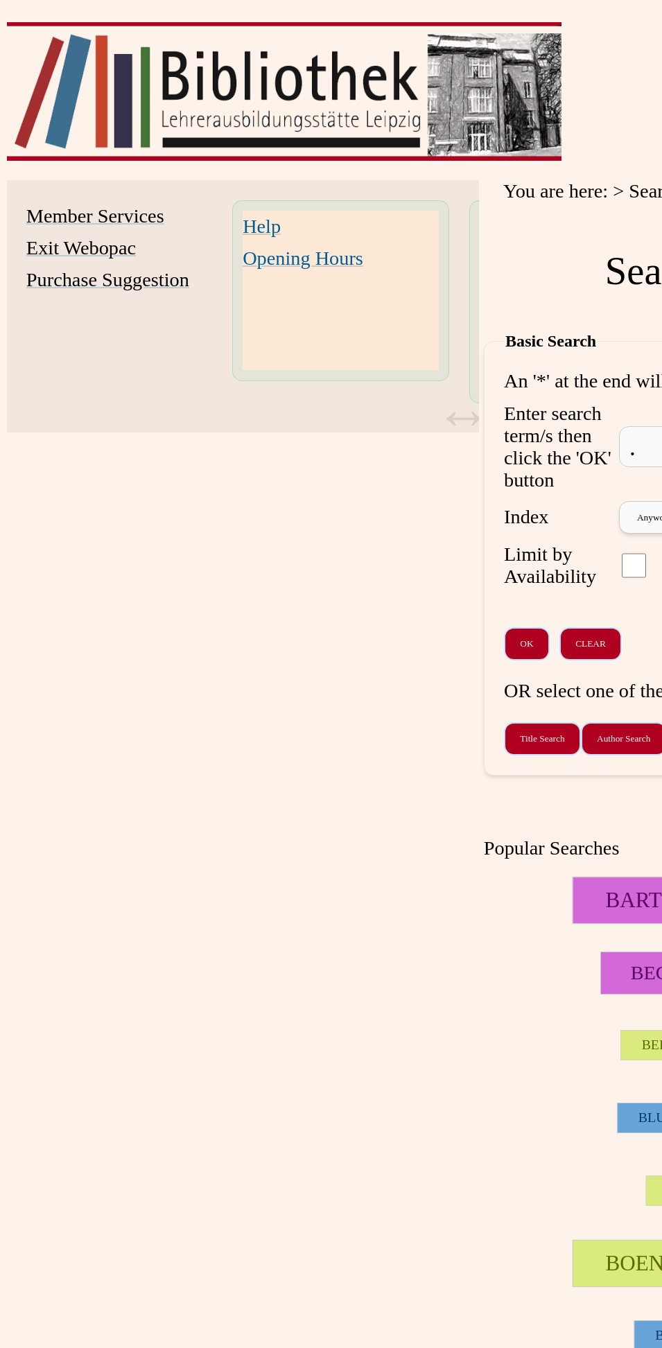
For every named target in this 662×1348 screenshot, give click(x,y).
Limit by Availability (550, 565)
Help (262, 226)
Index (526, 516)
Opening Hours (303, 258)
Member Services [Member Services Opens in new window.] (95, 216)
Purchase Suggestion (107, 279)
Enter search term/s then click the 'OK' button (557, 447)
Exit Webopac (81, 248)
